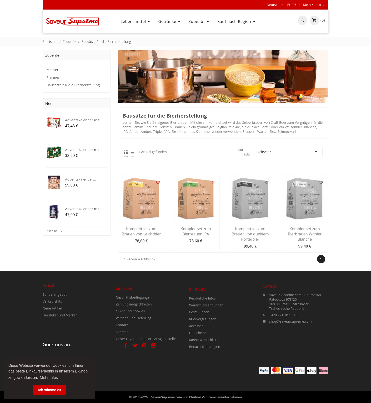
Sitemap (122, 351)
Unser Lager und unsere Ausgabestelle (146, 358)
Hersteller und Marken (60, 327)
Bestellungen (199, 334)
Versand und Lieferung (133, 338)
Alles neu (54, 231)
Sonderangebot (55, 307)
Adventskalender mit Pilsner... (82, 149)
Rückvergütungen (202, 341)
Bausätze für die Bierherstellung (73, 85)
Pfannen (53, 77)
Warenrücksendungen (206, 327)
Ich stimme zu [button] (49, 390)
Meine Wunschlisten (204, 362)
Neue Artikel (52, 320)
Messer (52, 69)
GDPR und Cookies (130, 331)
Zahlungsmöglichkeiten (134, 324)
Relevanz (290, 152)
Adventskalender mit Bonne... (82, 119)
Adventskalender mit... (83, 208)
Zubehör (199, 21)
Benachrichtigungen (204, 369)
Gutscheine (198, 355)
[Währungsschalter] (294, 5)
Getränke (169, 21)
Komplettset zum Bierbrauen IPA (198, 258)
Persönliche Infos (202, 320)
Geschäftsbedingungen (134, 317)
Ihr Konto (197, 311)
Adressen (196, 348)
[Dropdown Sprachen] (275, 5)
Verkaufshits (52, 313)
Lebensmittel (136, 21)
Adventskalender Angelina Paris (79, 178)
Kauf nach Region (236, 21)
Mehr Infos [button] (49, 378)
